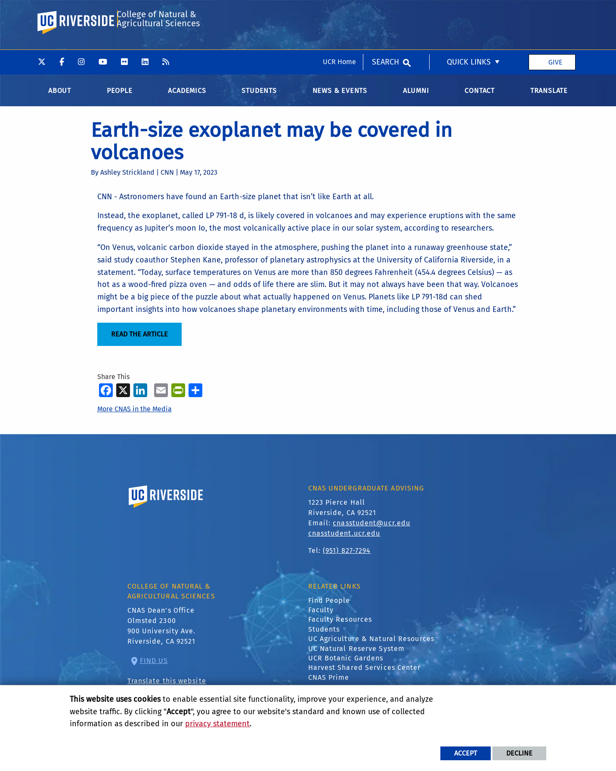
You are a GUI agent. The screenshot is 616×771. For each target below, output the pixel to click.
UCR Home (339, 12)
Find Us (154, 668)
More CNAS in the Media (134, 416)
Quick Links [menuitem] (469, 12)
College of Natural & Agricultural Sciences (157, 49)
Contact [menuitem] (479, 97)
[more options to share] (195, 396)
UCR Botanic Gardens (346, 665)
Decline (519, 753)
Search (385, 12)
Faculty (321, 617)
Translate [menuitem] (549, 97)
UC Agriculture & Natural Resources (371, 646)
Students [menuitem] (258, 97)
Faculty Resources (340, 627)
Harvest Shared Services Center (364, 675)
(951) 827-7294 (347, 558)
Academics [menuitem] (187, 97)
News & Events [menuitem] (340, 97)
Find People (329, 607)
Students (324, 636)
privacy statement (217, 723)
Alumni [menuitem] (416, 97)
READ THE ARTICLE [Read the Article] (139, 341)
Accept (465, 753)
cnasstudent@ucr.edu (371, 530)
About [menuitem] (59, 97)
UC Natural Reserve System (356, 655)
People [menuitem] (120, 97)
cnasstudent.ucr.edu (344, 541)
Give (555, 12)
